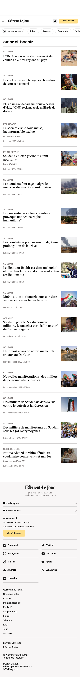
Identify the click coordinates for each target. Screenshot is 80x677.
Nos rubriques (11, 503)
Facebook (13, 545)
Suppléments (10, 611)
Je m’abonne (68, 20)
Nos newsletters (12, 510)
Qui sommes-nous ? (13, 589)
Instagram (13, 553)
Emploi (6, 615)
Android (11, 569)
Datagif (15, 663)
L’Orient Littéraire (12, 642)
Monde (47, 31)
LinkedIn (12, 578)
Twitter (50, 545)
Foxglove (13, 669)
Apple (49, 561)
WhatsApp (51, 569)
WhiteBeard (26, 666)
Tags (5, 629)
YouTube (51, 553)
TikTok (11, 561)
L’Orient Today (10, 647)
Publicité (7, 607)
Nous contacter (11, 594)
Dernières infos (13, 31)
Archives (7, 633)
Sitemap (7, 620)
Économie (63, 31)
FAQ (5, 624)
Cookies (7, 598)
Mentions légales (11, 602)
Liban (33, 31)
